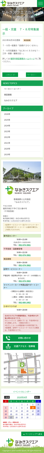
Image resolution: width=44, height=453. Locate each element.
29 (22, 417)
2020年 (7, 148)
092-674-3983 (25, 281)
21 (16, 414)
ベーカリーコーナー (12, 88)
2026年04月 (22, 397)
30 (27, 417)
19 (6, 414)
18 (38, 411)
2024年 (7, 125)
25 (38, 414)
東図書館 (8, 94)
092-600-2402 (25, 302)
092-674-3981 (25, 245)
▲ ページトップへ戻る (32, 434)
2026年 (7, 114)
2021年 (7, 142)
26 (6, 417)
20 (11, 414)
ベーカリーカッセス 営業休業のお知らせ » (34, 74)
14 (16, 411)
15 (22, 411)
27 (11, 417)
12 (6, 411)
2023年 (7, 131)
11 (38, 407)
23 (27, 414)
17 (33, 411)
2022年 (7, 137)
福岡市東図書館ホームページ (22, 58)
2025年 (7, 119)
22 (22, 414)
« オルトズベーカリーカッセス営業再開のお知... (12, 74)
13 (11, 411)
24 (33, 414)
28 (16, 417)
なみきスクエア (10, 100)
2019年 (7, 154)
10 (33, 407)
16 (27, 411)
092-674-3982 (25, 265)
